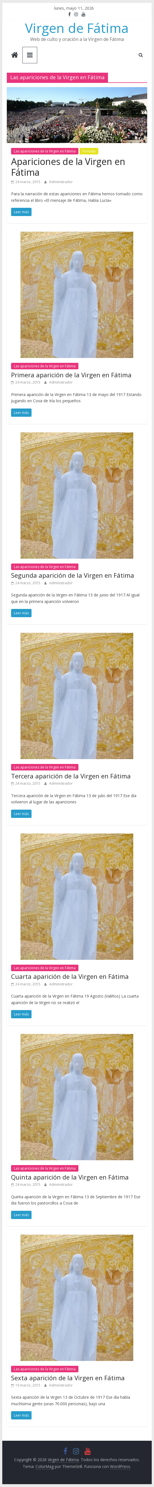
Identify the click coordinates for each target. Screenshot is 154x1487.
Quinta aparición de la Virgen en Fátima (70, 1177)
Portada (88, 151)
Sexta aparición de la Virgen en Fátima (68, 1377)
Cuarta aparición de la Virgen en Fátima (70, 976)
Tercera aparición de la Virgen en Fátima (71, 776)
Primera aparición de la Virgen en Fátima (71, 374)
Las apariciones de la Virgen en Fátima (45, 151)
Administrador (61, 181)
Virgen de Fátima (77, 28)
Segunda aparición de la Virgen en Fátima (72, 575)
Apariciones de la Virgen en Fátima (68, 166)
